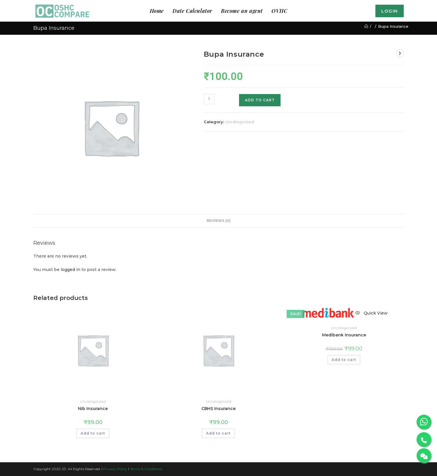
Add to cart (260, 100)
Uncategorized (239, 121)
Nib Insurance (93, 408)
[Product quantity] (209, 99)
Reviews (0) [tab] (219, 220)
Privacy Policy (115, 469)
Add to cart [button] (93, 433)
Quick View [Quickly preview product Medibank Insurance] (371, 313)
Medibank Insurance (344, 335)
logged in (70, 269)
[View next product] (400, 53)
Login (389, 11)
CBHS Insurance (218, 408)
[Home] (366, 26)
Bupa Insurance (393, 26)
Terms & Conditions (146, 469)
